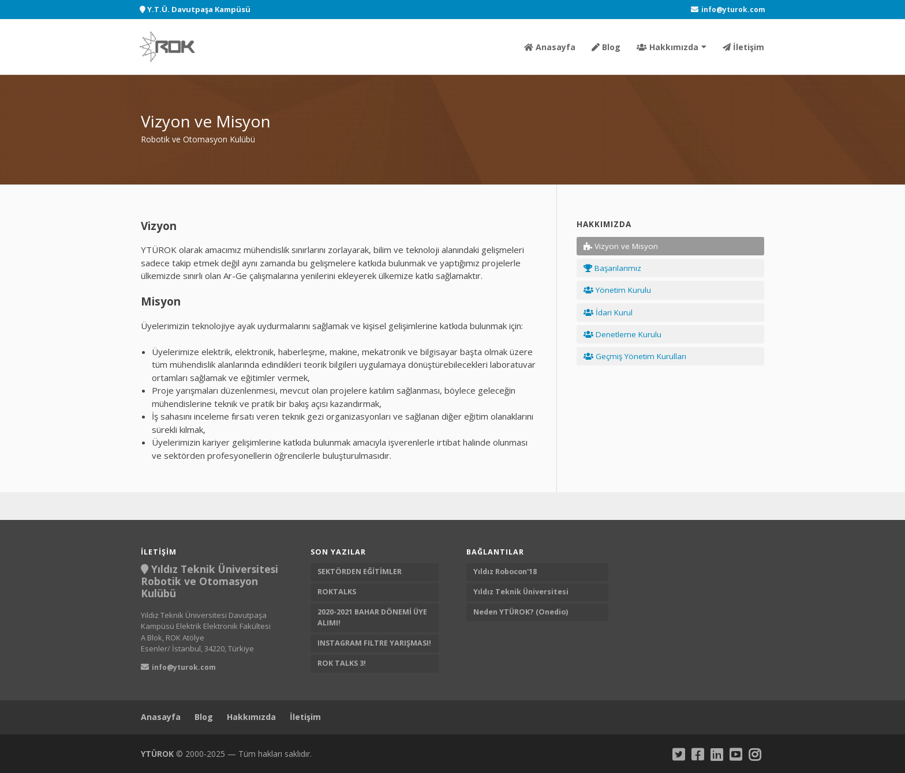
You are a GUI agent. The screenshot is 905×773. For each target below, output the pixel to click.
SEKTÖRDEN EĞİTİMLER (359, 571)
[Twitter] (678, 754)
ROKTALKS (336, 592)
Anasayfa (549, 47)
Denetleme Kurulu (622, 334)
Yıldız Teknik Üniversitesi (521, 592)
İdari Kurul (608, 312)
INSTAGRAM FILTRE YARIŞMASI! (374, 643)
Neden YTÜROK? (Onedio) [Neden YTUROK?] (521, 612)
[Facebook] (697, 754)
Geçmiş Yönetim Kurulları (635, 356)
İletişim (743, 47)
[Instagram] (755, 754)
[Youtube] (736, 754)
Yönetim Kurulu (617, 290)
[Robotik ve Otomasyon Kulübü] (167, 47)
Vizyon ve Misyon (621, 246)
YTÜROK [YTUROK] (157, 753)
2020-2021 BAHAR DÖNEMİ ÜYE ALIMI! (372, 617)
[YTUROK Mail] (728, 9)
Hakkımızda (667, 47)
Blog (606, 47)
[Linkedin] (716, 754)
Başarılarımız (612, 268)
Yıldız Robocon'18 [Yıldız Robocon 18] (505, 571)
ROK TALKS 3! (341, 663)
